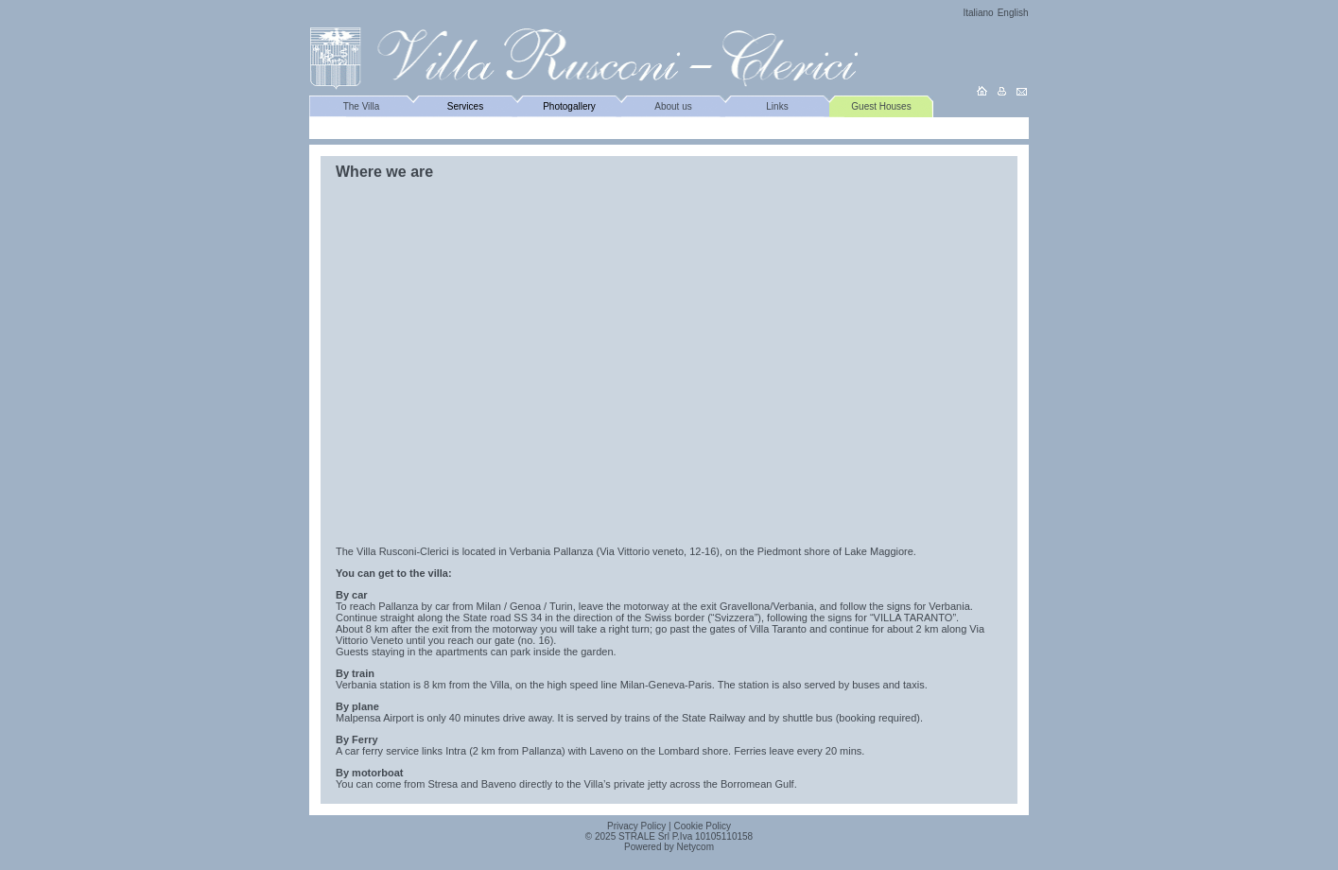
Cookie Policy (702, 826)
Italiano (978, 13)
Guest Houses (881, 106)
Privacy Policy (636, 826)
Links (777, 106)
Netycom (695, 847)
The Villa (361, 106)
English (1013, 13)
